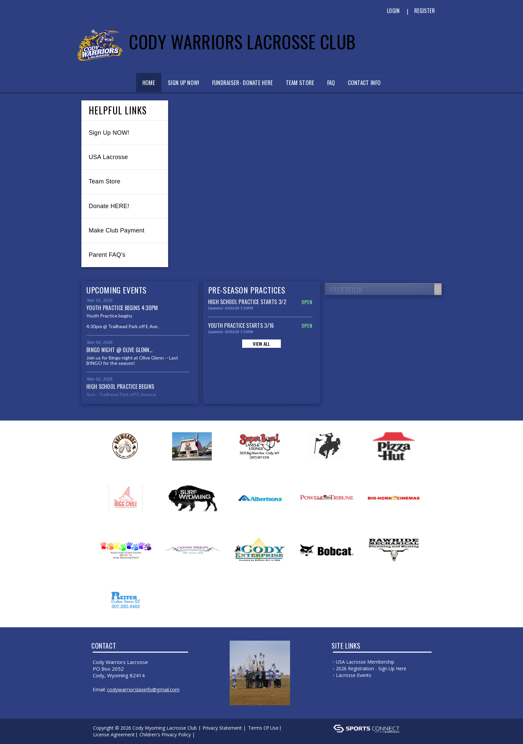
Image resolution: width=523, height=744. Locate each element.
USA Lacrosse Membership (365, 662)
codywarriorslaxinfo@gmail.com (143, 689)
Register (424, 10)
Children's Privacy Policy (165, 734)
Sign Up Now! (183, 82)
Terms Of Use (263, 728)
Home (148, 82)
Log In (206, 734)
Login (393, 10)
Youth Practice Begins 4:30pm (122, 308)
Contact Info (364, 82)
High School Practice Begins (120, 387)
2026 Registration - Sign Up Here (371, 668)
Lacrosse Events (353, 675)
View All (261, 343)
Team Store (300, 82)
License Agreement (114, 734)
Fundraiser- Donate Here (242, 82)
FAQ (331, 82)
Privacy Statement (222, 728)
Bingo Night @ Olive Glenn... (119, 350)
